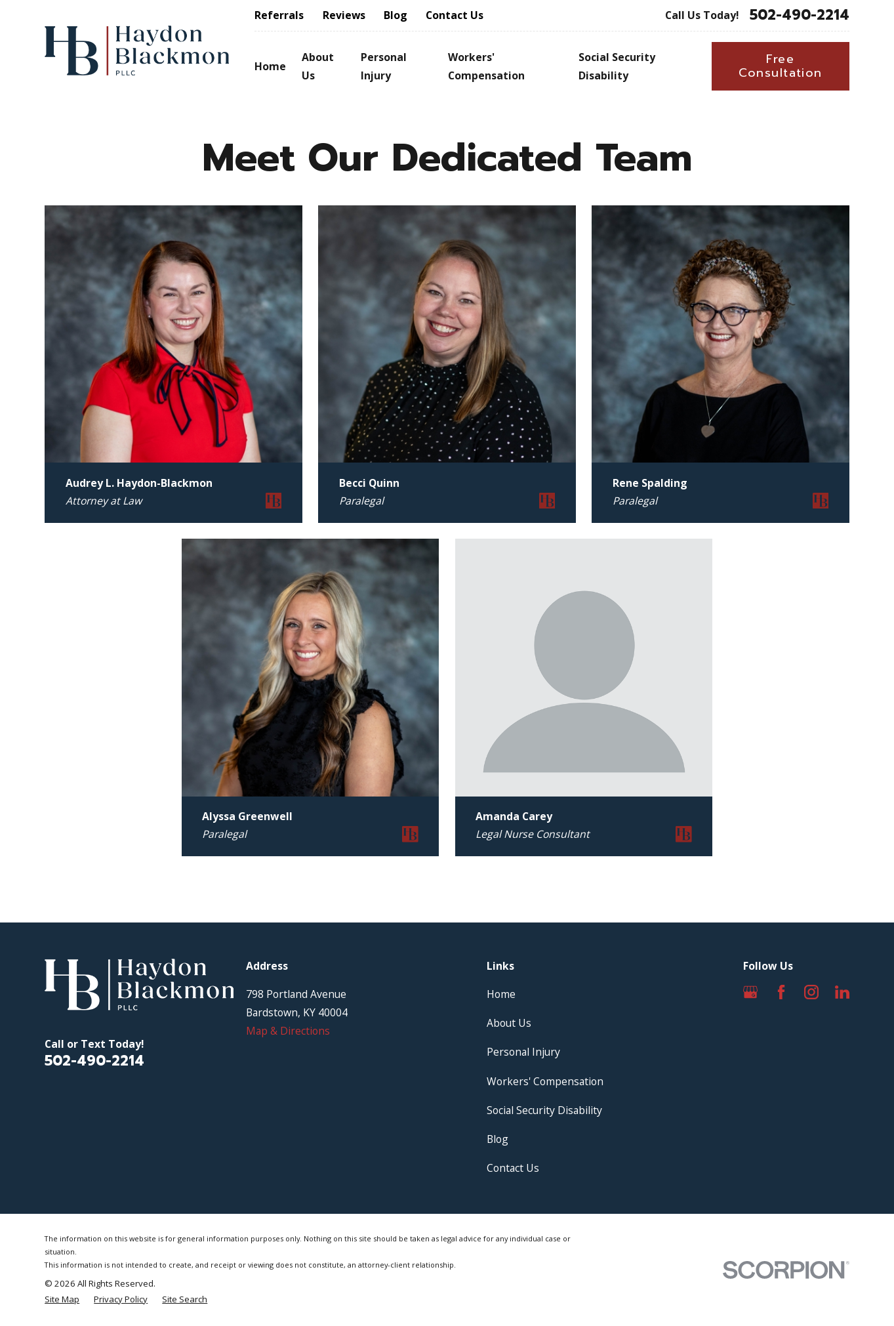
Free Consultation (781, 66)
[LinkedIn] (842, 992)
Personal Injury (523, 1052)
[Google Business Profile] (750, 992)
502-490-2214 (799, 15)
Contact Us (454, 15)
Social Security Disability (544, 1110)
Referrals (279, 15)
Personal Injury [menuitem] (384, 66)
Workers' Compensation (545, 1081)
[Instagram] (811, 992)
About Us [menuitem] (318, 66)
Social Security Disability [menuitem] (617, 66)
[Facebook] (781, 992)
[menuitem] (62, 1300)
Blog (395, 15)
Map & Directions (288, 1031)
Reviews (344, 15)
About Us (509, 1023)
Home (501, 994)
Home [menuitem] (270, 66)
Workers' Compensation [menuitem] (486, 66)
